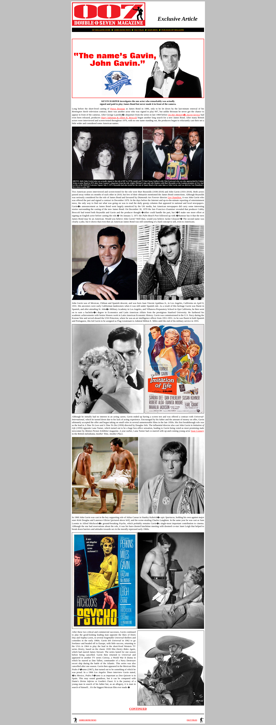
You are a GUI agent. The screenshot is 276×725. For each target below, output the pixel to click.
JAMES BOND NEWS (87, 720)
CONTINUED (138, 708)
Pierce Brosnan (117, 108)
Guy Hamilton (174, 197)
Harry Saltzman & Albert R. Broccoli (119, 117)
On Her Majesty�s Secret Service (184, 114)
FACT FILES (192, 720)
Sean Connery (197, 431)
